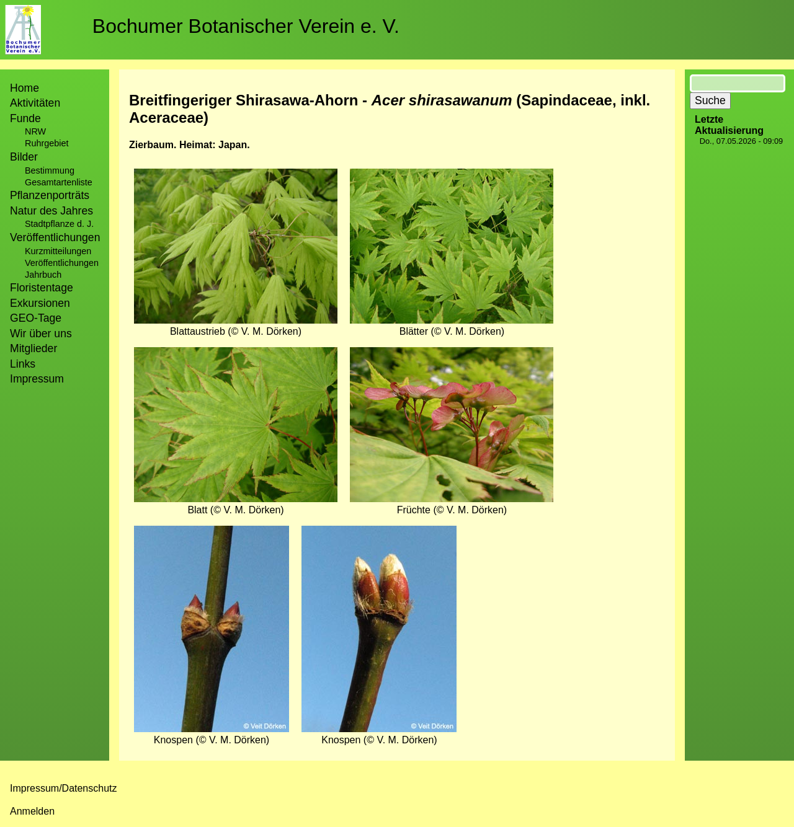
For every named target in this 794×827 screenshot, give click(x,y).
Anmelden (32, 811)
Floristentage (41, 287)
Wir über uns (41, 333)
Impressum (37, 379)
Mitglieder (33, 348)
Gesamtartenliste (58, 182)
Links (22, 364)
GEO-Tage (35, 318)
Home (24, 88)
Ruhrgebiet (46, 143)
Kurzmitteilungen (58, 251)
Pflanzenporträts (49, 195)
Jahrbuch (43, 275)
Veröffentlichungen (62, 263)
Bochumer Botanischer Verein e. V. (245, 26)
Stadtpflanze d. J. (59, 224)
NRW (35, 131)
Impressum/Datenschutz (63, 788)
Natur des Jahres (51, 211)
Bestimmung (49, 170)
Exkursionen (40, 303)
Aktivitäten (35, 103)
